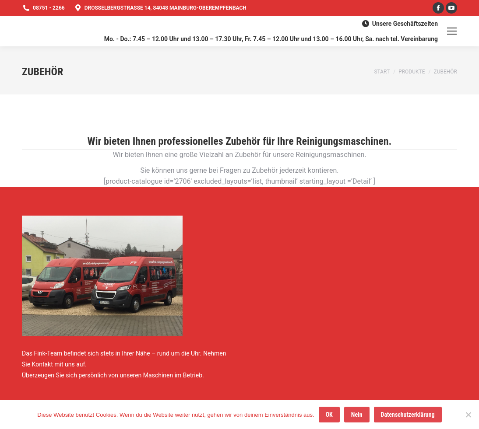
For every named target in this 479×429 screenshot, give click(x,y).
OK (329, 414)
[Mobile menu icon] (452, 31)
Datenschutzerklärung (408, 414)
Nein (357, 414)
